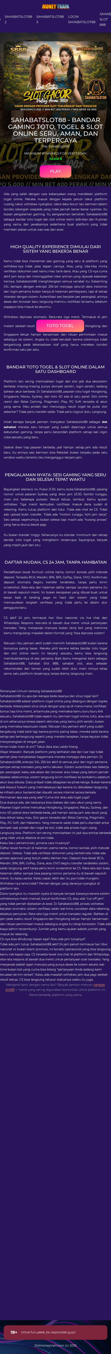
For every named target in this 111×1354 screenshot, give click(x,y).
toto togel (60, 325)
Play (55, 171)
